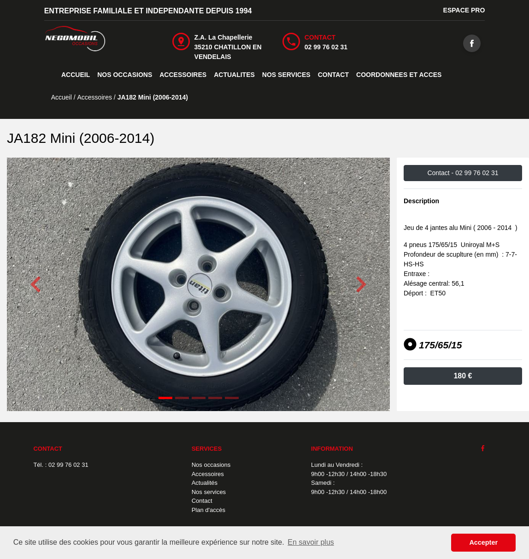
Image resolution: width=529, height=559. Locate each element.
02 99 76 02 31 (326, 47)
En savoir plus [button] (311, 542)
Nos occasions (211, 464)
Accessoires (208, 474)
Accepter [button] (483, 542)
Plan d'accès (208, 509)
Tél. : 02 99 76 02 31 (60, 464)
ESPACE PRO (464, 10)
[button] (36, 284)
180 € (462, 376)
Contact (202, 500)
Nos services (209, 491)
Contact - (462, 173)
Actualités (204, 482)
